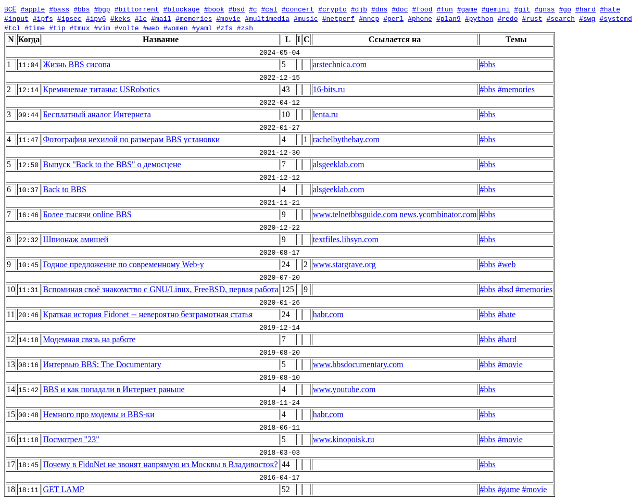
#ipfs (43, 18)
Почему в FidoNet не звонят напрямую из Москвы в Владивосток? (160, 464)
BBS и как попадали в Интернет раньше (113, 389)
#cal (269, 9)
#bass (59, 9)
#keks (120, 18)
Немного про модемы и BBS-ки (98, 414)
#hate (610, 9)
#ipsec (69, 18)
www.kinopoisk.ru (343, 439)
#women (175, 27)
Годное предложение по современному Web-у (123, 264)
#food (422, 9)
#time (34, 27)
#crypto (332, 9)
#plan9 (448, 18)
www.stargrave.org (344, 264)
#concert (298, 9)
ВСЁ (10, 9)
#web (151, 27)
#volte (127, 27)
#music (306, 18)
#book (214, 9)
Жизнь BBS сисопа (76, 64)
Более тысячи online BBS (87, 214)
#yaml (202, 27)
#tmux (79, 27)
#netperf (338, 18)
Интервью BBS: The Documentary (102, 364)
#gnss (544, 9)
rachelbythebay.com (346, 139)
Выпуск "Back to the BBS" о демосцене (112, 164)
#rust (532, 18)
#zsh (245, 27)
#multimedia (267, 18)
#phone (420, 18)
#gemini (496, 9)
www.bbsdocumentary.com (358, 364)
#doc (400, 9)
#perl (393, 18)
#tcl (12, 27)
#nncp (369, 18)
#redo (507, 18)
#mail (161, 18)
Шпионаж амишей (75, 239)
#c (253, 9)
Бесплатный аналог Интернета (97, 114)
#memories (193, 18)
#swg (587, 18)
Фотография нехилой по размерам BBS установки (131, 139)
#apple (32, 9)
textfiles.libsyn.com (346, 239)
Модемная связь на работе (89, 339)
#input (16, 18)
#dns (379, 9)
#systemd (615, 18)
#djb (359, 9)
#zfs (224, 27)
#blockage (181, 9)
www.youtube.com (344, 389)
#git (522, 9)
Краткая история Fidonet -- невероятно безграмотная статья (148, 314)
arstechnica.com (340, 64)
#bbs (81, 9)
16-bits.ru (329, 89)
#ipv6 (96, 18)
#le (141, 18)
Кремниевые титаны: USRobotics (101, 89)
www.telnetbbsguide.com (355, 214)
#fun (444, 9)
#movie (228, 18)
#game (467, 9)
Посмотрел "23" (71, 439)
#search (560, 18)
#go (565, 9)
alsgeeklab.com (338, 164)
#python (479, 18)
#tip (57, 27)
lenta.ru (325, 114)
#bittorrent (137, 9)
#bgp (102, 9)
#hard (585, 9)
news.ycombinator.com (437, 214)
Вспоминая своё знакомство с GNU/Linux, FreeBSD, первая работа (160, 289)
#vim (102, 27)
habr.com (328, 314)
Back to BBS (64, 189)
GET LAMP (63, 489)
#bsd (237, 9)
